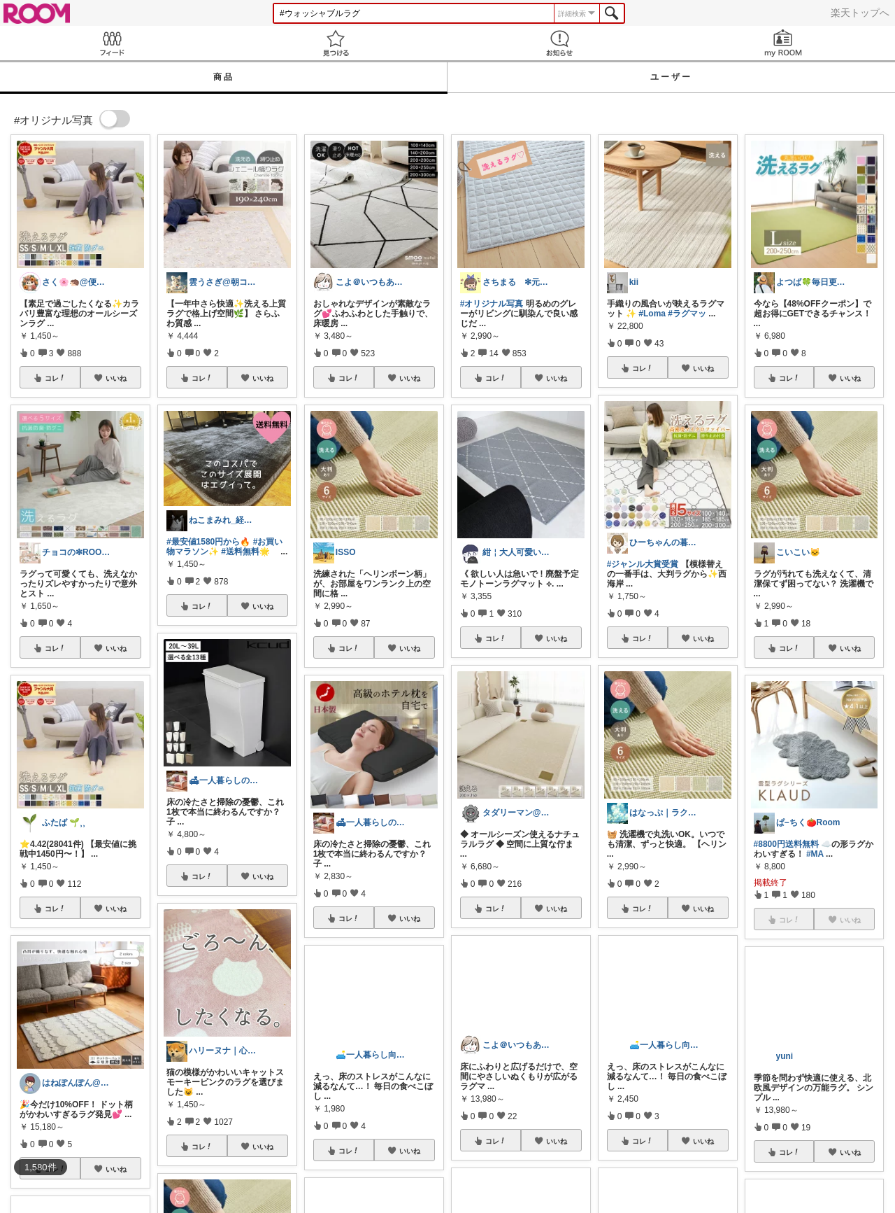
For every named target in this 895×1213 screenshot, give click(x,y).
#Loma (652, 313)
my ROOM (783, 43)
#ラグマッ (687, 313)
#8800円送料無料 (786, 844)
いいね (116, 377)
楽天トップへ (860, 12)
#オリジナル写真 (492, 304)
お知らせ (559, 43)
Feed (112, 43)
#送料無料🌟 (245, 551)
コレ (55, 377)
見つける (336, 43)
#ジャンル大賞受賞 (643, 564)
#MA (815, 854)
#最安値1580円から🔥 (208, 542)
